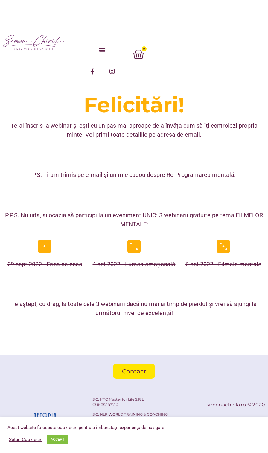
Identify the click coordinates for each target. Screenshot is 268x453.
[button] (102, 50)
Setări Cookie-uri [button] (25, 439)
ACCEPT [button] (58, 439)
